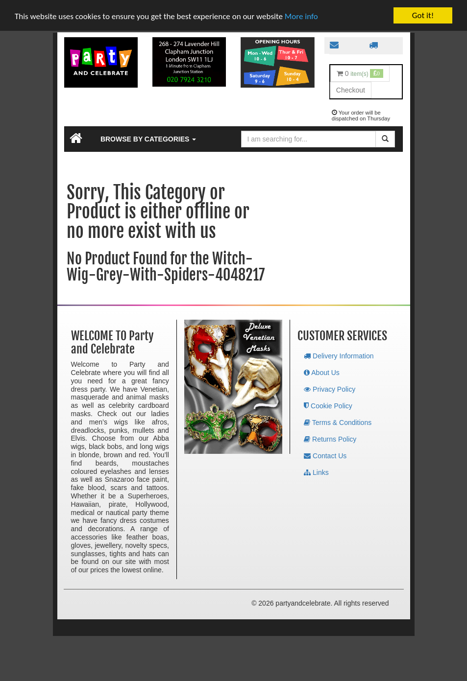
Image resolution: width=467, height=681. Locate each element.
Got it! (423, 15)
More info (301, 16)
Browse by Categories (148, 138)
